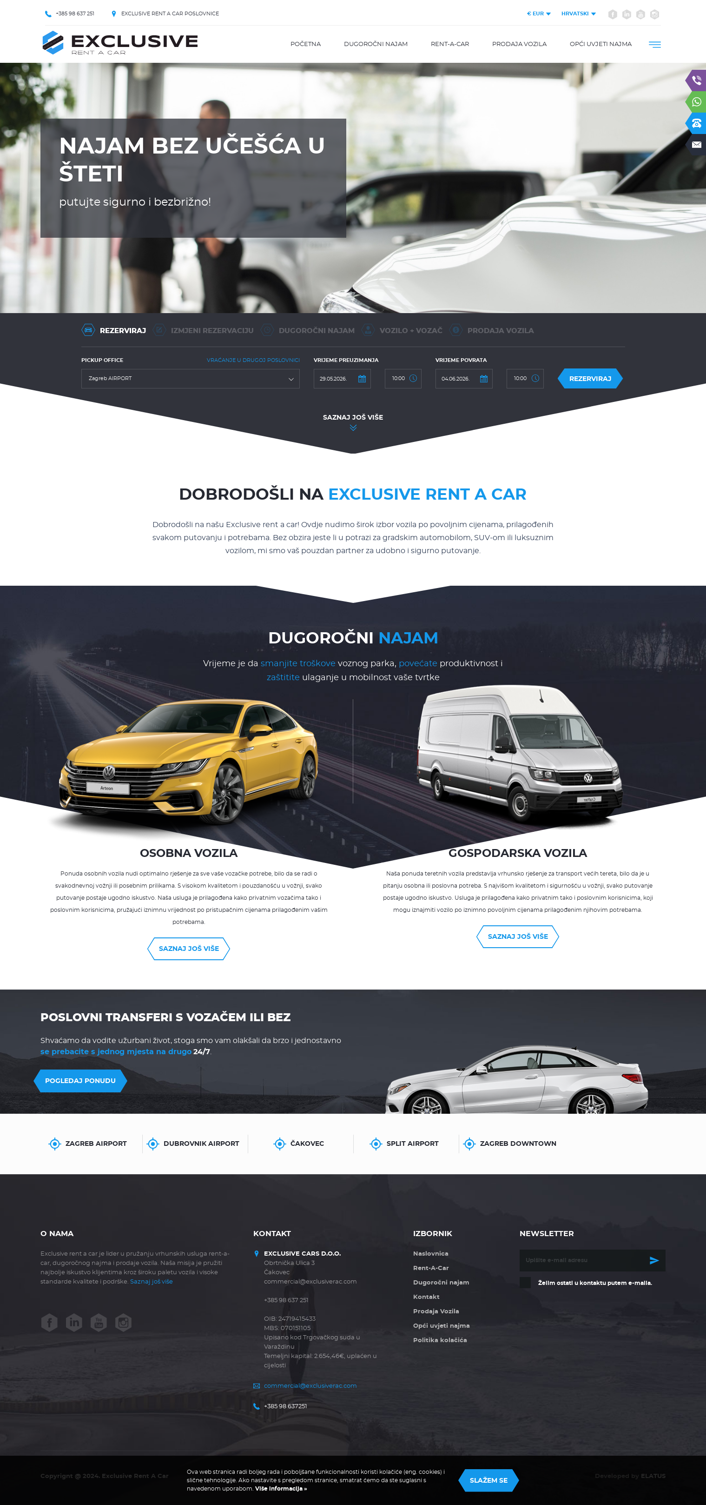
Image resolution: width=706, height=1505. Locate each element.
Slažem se (489, 1481)
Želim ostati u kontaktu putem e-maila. (595, 1283)
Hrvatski (575, 13)
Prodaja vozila (491, 330)
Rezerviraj (113, 330)
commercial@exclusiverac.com (310, 1386)
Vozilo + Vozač (401, 330)
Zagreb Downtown (518, 1144)
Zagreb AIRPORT (96, 1144)
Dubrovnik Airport (201, 1144)
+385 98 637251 (285, 1407)
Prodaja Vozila (519, 44)
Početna (305, 44)
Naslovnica (431, 1254)
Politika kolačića (440, 1341)
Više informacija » (280, 1489)
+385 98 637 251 (75, 13)
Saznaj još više (353, 418)
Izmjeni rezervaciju (203, 330)
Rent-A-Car (450, 44)
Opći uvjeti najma (601, 44)
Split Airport (413, 1144)
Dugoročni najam (376, 44)
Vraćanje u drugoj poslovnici (253, 360)
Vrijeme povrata (461, 360)
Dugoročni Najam (307, 330)
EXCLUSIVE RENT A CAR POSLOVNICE (170, 13)
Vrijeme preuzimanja (346, 360)
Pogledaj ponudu (80, 1081)
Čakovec (307, 1144)
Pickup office (102, 360)
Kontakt (426, 1297)
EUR (535, 13)
